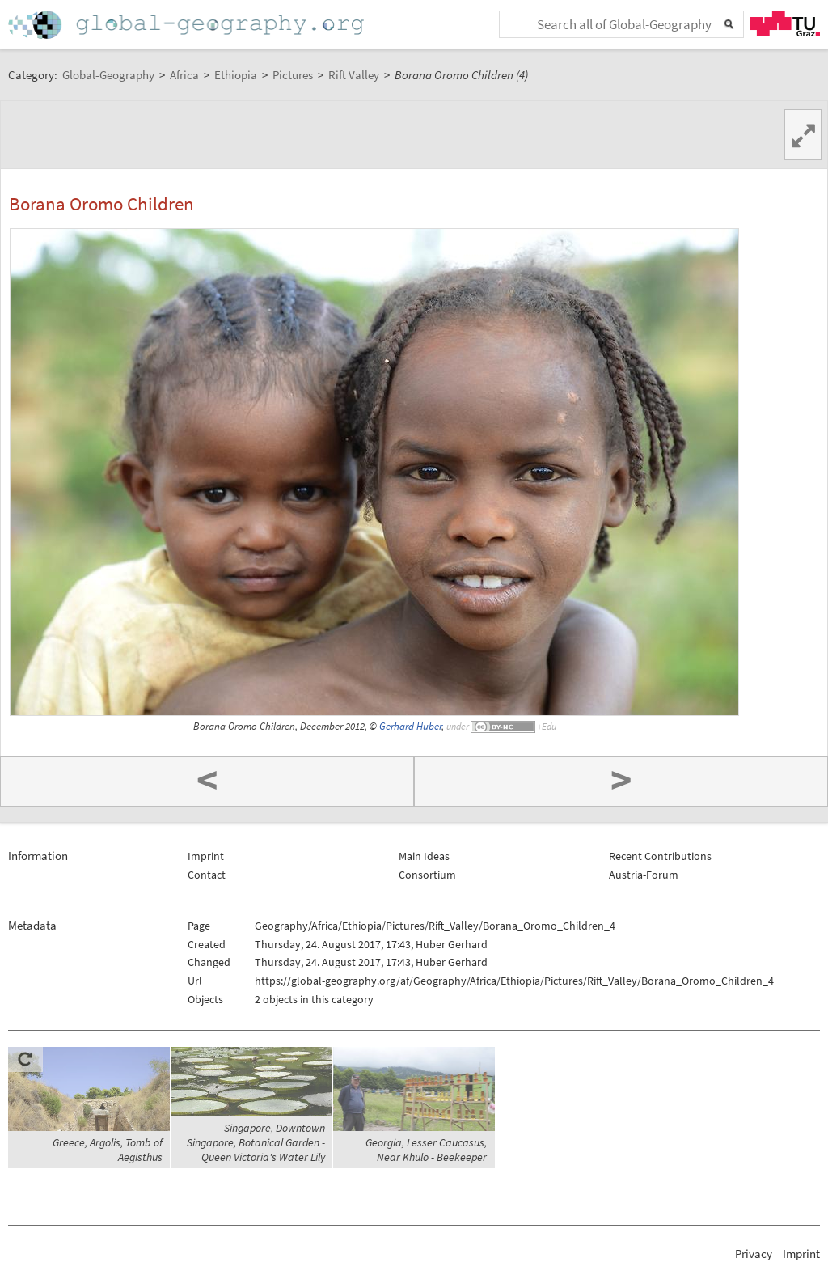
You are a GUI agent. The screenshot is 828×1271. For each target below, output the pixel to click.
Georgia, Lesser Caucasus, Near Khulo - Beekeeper (426, 1149)
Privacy (753, 1253)
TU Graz (785, 23)
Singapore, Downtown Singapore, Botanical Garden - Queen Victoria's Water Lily (256, 1142)
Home (187, 25)
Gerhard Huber (410, 726)
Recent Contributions (660, 856)
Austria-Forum (643, 874)
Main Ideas (424, 856)
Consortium (427, 874)
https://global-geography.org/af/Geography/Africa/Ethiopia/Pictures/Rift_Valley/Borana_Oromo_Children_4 (514, 980)
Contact (207, 874)
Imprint (206, 856)
